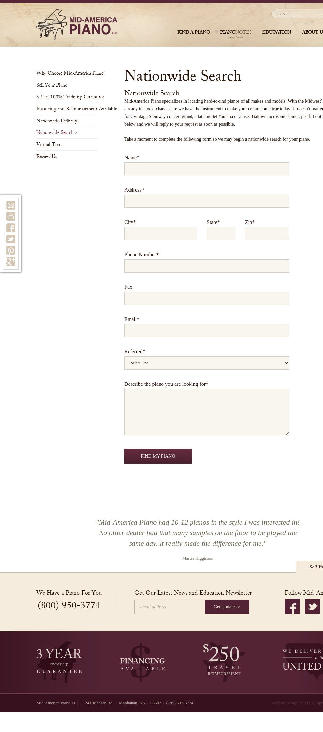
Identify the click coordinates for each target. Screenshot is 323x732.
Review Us (48, 156)
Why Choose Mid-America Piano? (66, 73)
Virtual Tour (51, 144)
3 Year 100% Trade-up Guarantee (66, 97)
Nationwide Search (56, 132)
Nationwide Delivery (58, 121)
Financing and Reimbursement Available (66, 109)
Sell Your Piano (53, 85)
